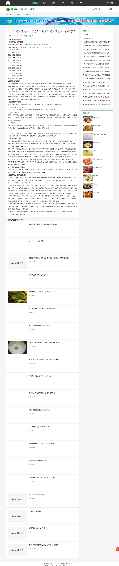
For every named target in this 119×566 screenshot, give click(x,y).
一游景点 (18, 14)
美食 (44, 3)
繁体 (111, 3)
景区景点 (8, 14)
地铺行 (21, 9)
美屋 (53, 3)
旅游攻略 (27, 14)
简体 (108, 3)
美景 (72, 3)
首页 (35, 3)
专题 (81, 3)
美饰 (63, 3)
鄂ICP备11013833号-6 (69, 563)
